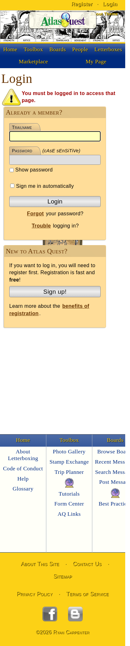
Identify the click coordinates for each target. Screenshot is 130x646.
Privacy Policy (35, 594)
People (80, 49)
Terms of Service (87, 594)
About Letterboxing (23, 454)
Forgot (35, 213)
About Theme (104, 14)
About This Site (40, 564)
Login (55, 201)
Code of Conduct (23, 468)
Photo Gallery (69, 451)
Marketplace (33, 61)
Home (10, 49)
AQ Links (68, 514)
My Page (96, 61)
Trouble (41, 225)
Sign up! (55, 291)
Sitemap (62, 576)
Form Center (69, 503)
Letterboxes (108, 49)
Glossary (22, 488)
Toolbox (33, 49)
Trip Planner (69, 472)
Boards (57, 49)
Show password (31, 169)
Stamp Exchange (69, 462)
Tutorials (69, 493)
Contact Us (87, 564)
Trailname (22, 127)
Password (22, 150)
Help (22, 478)
